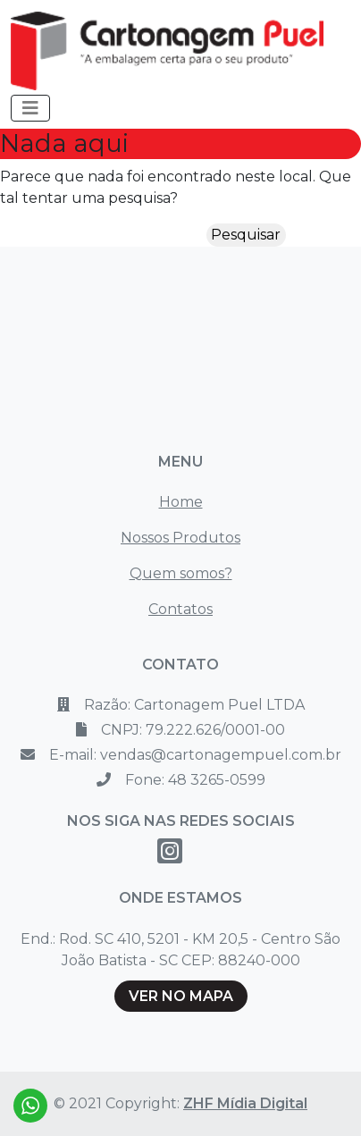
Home (181, 501)
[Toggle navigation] (30, 108)
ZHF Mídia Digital (245, 1103)
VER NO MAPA (181, 996)
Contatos (180, 609)
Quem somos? (181, 573)
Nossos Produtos (180, 537)
